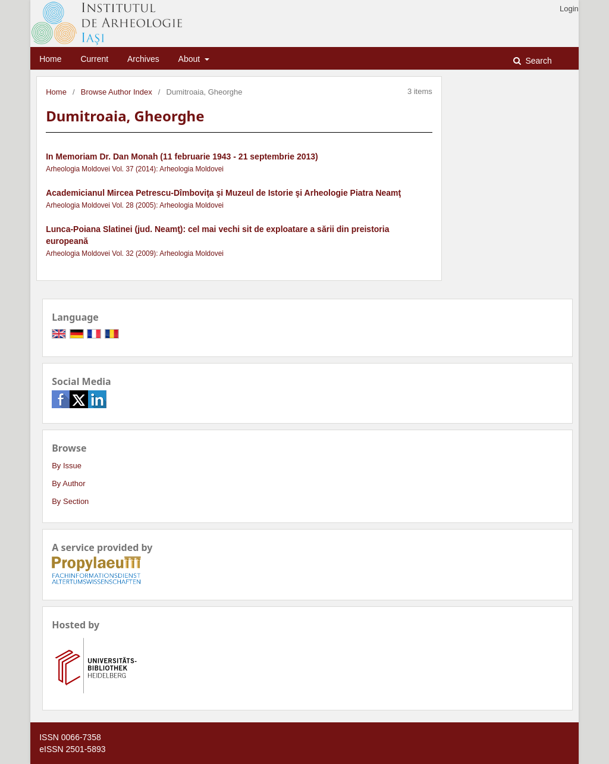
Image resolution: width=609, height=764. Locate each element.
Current (94, 59)
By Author (68, 483)
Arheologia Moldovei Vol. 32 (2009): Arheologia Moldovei (135, 253)
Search (537, 60)
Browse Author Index (116, 91)
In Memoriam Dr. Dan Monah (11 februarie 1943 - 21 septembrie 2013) (182, 156)
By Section (70, 501)
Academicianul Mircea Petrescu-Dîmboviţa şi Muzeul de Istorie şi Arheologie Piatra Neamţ (223, 193)
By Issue (66, 465)
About (190, 59)
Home (50, 59)
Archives (143, 59)
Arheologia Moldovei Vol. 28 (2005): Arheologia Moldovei (135, 205)
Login (569, 8)
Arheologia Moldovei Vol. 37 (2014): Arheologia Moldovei (135, 169)
